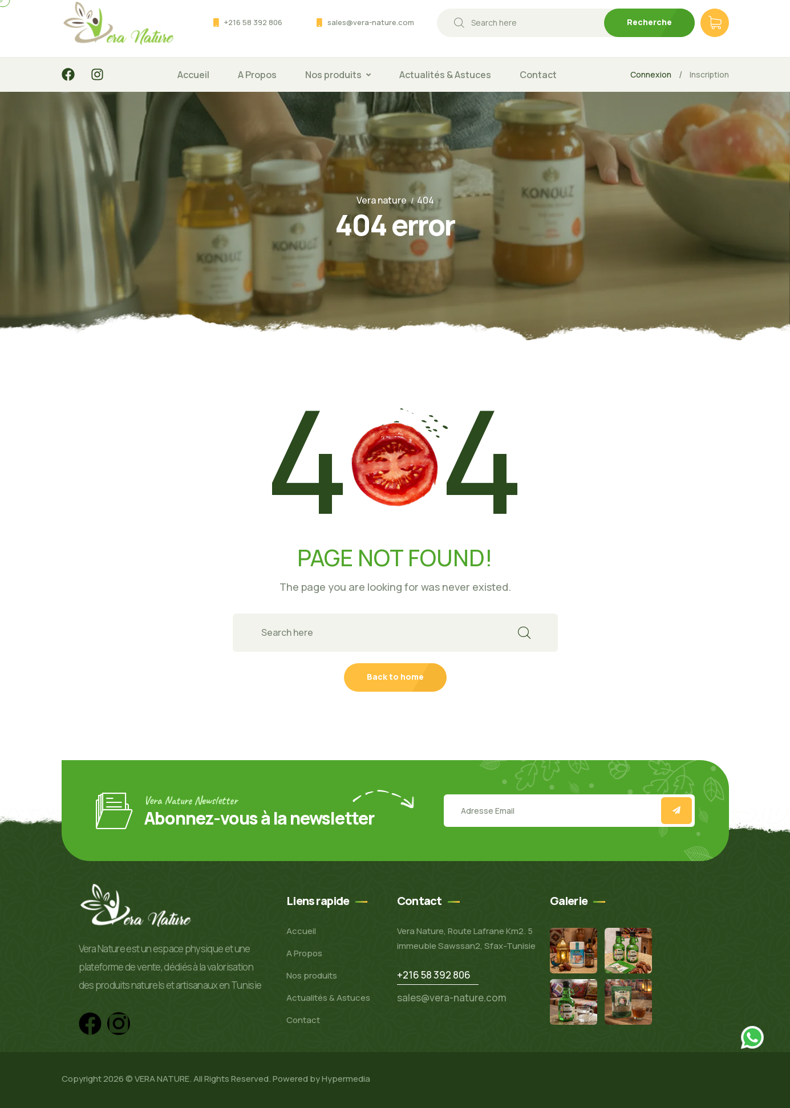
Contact (538, 74)
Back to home (395, 676)
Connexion (650, 74)
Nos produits (333, 74)
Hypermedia (346, 1079)
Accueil (193, 74)
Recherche (649, 22)
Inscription (709, 74)
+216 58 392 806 (253, 22)
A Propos (257, 74)
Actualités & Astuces (445, 74)
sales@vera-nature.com (370, 22)
